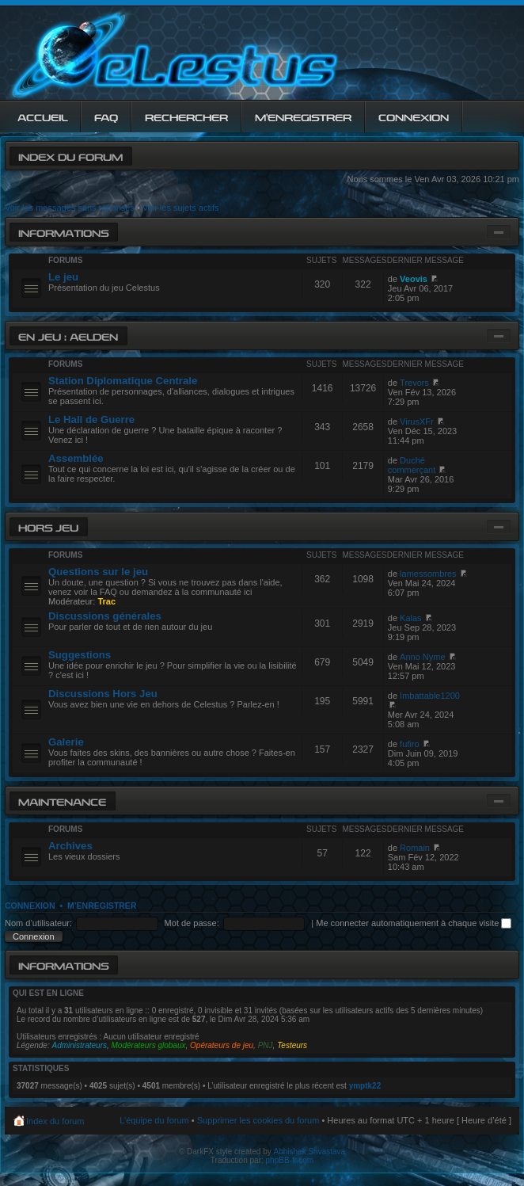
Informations (63, 231)
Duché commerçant (412, 465)
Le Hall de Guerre (91, 419)
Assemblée (76, 458)
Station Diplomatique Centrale (122, 381)
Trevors (414, 382)
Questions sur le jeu (98, 572)
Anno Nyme (422, 657)
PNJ (265, 1045)
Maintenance (62, 800)
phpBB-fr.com (290, 1160)
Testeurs (292, 1045)
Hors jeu (48, 526)
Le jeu (63, 277)
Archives (70, 846)
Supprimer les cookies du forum (258, 1120)
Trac (106, 601)
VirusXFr (417, 421)
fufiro (409, 744)
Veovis (413, 279)
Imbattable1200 (430, 695)
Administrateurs (79, 1045)
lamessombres (428, 573)
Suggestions (79, 655)
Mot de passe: (192, 923)
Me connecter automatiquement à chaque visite (413, 923)
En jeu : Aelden (68, 335)
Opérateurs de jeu (221, 1045)
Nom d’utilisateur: (38, 923)
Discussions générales (104, 616)
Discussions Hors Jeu (103, 694)
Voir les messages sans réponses (70, 207)
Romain (415, 847)
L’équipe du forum (154, 1120)
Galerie (66, 742)
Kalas (411, 618)
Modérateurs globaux (149, 1045)
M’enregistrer (102, 905)
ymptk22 (365, 1085)
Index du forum (70, 155)
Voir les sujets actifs (180, 207)
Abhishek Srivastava (310, 1151)
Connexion (30, 905)
